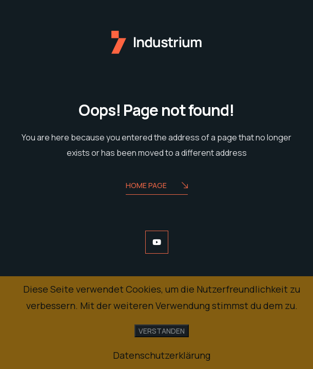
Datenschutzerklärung (161, 355)
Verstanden (162, 331)
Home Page (157, 186)
